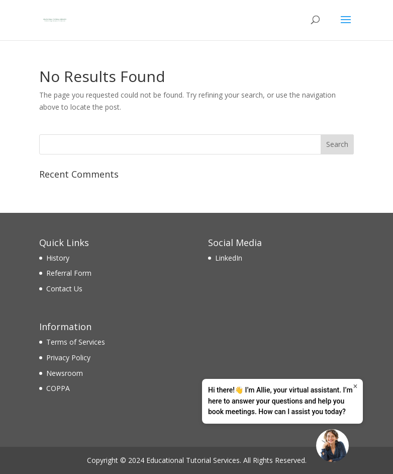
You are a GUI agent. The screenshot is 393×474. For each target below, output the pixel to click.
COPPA (58, 388)
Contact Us (64, 288)
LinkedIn (228, 258)
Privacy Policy (68, 357)
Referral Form (68, 273)
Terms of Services (75, 342)
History (57, 258)
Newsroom (64, 373)
